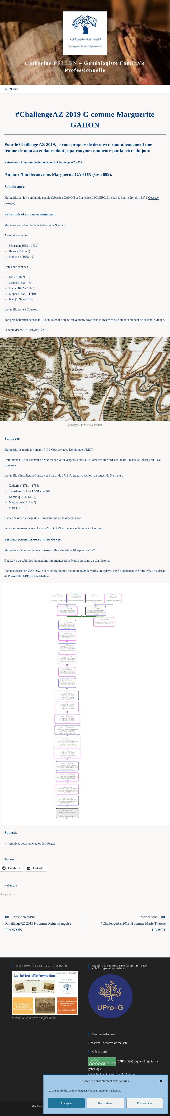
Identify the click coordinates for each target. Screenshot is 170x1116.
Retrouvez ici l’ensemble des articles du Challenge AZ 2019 (43, 162)
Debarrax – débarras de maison (107, 1043)
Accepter (66, 1103)
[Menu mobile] (12, 89)
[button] (161, 1081)
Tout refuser (106, 1103)
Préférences (144, 1103)
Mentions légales (41, 1106)
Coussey (153, 197)
